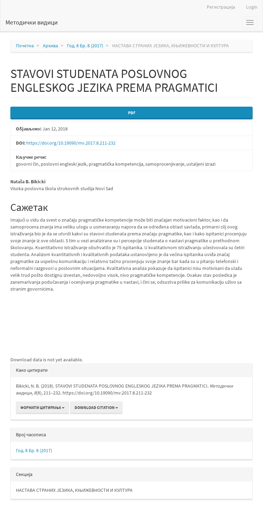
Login (251, 7)
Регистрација (221, 7)
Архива (50, 45)
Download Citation (96, 407)
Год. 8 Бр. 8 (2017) (85, 45)
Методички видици (32, 22)
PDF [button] (131, 112)
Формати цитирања (42, 407)
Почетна (25, 45)
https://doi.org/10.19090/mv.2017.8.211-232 (71, 143)
